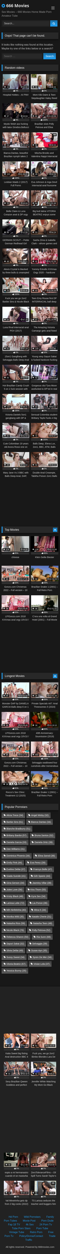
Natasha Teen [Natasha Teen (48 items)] (42, 923)
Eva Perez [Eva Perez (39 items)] (37, 862)
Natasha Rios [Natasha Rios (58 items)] (15, 923)
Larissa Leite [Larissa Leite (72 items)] (15, 903)
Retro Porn (36, 1232)
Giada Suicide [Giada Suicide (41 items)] (15, 876)
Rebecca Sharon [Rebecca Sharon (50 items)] (17, 937)
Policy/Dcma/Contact (31, 1236)
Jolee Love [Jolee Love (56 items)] (14, 889)
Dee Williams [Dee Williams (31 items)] (15, 849)
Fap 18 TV (14, 1224)
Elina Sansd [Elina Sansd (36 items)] (46, 855)
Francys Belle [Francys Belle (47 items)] (42, 869)
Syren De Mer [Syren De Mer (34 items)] (42, 957)
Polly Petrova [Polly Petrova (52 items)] (41, 930)
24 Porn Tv (46, 1224)
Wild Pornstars (32, 1216)
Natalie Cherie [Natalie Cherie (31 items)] (41, 916)
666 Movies (15, 5)
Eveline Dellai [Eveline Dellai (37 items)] (15, 869)
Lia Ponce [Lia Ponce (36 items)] (39, 903)
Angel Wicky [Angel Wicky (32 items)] (40, 815)
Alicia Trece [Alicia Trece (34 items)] (14, 815)
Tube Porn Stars (21, 1228)
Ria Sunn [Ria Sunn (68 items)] (43, 937)
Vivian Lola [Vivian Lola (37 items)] (42, 964)
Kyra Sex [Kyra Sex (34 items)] (38, 896)
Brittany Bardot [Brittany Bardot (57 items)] (16, 835)
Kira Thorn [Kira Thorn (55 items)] (38, 889)
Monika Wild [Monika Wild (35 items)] (15, 916)
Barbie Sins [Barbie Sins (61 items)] (14, 822)
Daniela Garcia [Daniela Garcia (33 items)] (16, 842)
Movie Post (29, 1220)
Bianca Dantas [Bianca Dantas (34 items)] (41, 822)
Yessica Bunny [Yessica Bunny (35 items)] (16, 970)
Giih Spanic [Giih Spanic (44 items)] (42, 876)
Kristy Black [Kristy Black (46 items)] (14, 896)
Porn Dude (47, 1220)
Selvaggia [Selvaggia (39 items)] (39, 943)
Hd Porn (13, 1216)
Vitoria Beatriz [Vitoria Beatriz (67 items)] (15, 964)
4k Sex (30, 1224)
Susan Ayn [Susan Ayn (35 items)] (39, 950)
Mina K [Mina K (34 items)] (40, 910)
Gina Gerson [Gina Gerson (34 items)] (15, 883)
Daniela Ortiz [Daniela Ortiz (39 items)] (44, 842)
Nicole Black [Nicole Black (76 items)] (15, 930)
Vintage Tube (16, 1232)
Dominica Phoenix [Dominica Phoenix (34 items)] (18, 855)
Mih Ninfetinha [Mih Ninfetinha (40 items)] (16, 910)
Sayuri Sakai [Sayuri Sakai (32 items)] (15, 943)
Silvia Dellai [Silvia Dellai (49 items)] (14, 950)
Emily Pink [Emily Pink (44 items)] (14, 862)
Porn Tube (42, 1228)
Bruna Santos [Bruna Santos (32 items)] (44, 835)
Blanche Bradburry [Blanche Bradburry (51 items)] (18, 828)
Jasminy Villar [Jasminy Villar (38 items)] (41, 883)
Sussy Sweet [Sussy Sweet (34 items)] (15, 957)
